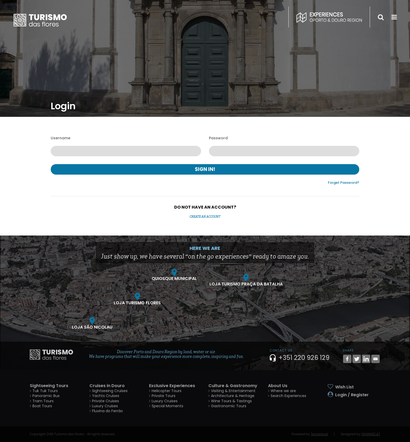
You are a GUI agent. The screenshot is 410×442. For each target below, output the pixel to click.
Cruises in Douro (107, 386)
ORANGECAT (370, 434)
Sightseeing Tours (49, 386)
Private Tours (163, 395)
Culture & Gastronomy (232, 386)
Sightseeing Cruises (110, 390)
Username (60, 138)
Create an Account (205, 217)
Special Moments (167, 406)
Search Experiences (288, 395)
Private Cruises (105, 401)
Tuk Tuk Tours (45, 390)
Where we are (283, 390)
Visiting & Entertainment (233, 390)
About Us (277, 386)
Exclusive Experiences (172, 386)
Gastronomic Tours (228, 406)
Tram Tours (43, 401)
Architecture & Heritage (232, 395)
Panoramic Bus (46, 395)
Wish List (344, 387)
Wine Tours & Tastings (231, 401)
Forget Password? (343, 182)
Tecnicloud (319, 434)
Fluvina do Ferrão (107, 411)
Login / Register (352, 395)
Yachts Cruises (105, 395)
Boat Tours (42, 406)
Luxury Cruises (105, 406)
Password (218, 138)
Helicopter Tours (166, 390)
